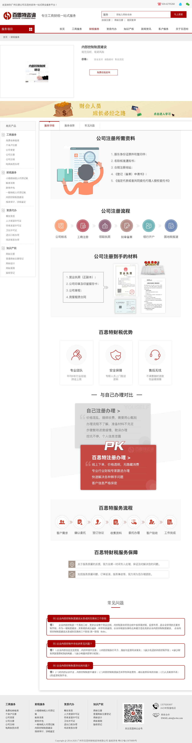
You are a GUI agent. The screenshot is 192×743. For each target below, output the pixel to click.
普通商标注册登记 (15, 259)
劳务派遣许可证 (13, 225)
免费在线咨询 (103, 72)
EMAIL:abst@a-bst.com (172, 718)
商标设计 (10, 263)
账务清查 (10, 183)
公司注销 (10, 159)
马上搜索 (178, 14)
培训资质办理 (12, 240)
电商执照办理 (12, 164)
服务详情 (49, 125)
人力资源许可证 (13, 221)
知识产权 (129, 29)
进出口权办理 (12, 235)
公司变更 (10, 150)
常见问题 (90, 125)
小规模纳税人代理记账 (17, 178)
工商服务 (77, 29)
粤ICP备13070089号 (127, 741)
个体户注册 (11, 145)
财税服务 (94, 29)
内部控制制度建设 (15, 197)
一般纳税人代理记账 (16, 192)
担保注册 (106, 20)
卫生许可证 (11, 230)
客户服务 (163, 29)
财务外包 (10, 188)
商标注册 (118, 20)
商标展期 (10, 268)
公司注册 (10, 155)
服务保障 (70, 125)
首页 (62, 29)
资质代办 (112, 29)
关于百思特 (182, 29)
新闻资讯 (146, 29)
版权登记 (10, 273)
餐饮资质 (10, 216)
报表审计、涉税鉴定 (16, 202)
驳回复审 (131, 20)
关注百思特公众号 (134, 728)
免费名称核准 (12, 140)
